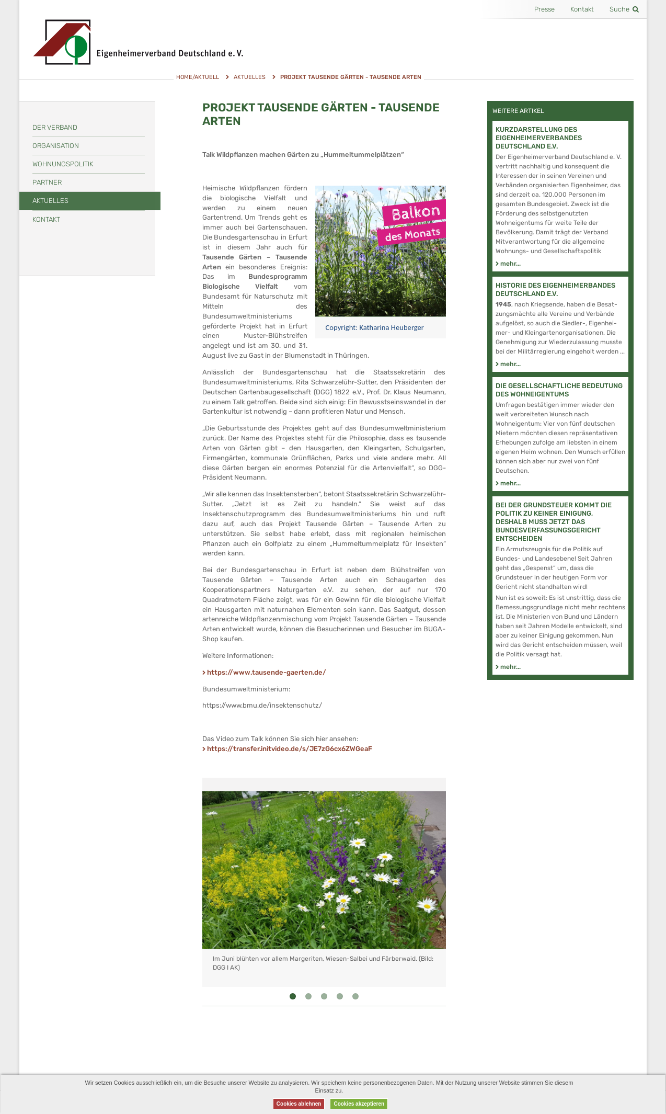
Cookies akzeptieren (359, 1104)
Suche (624, 9)
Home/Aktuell (197, 77)
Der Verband (54, 127)
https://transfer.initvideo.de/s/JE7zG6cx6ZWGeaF (289, 749)
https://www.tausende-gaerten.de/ (266, 672)
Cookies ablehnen (299, 1104)
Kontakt (582, 9)
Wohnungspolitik (62, 164)
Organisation (55, 146)
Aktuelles (250, 77)
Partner (47, 182)
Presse (544, 9)
